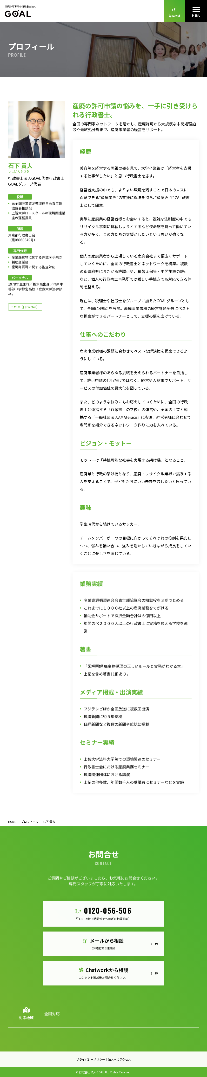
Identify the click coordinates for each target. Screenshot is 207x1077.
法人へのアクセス (119, 1059)
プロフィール (29, 821)
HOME (12, 821)
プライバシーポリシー (90, 1059)
